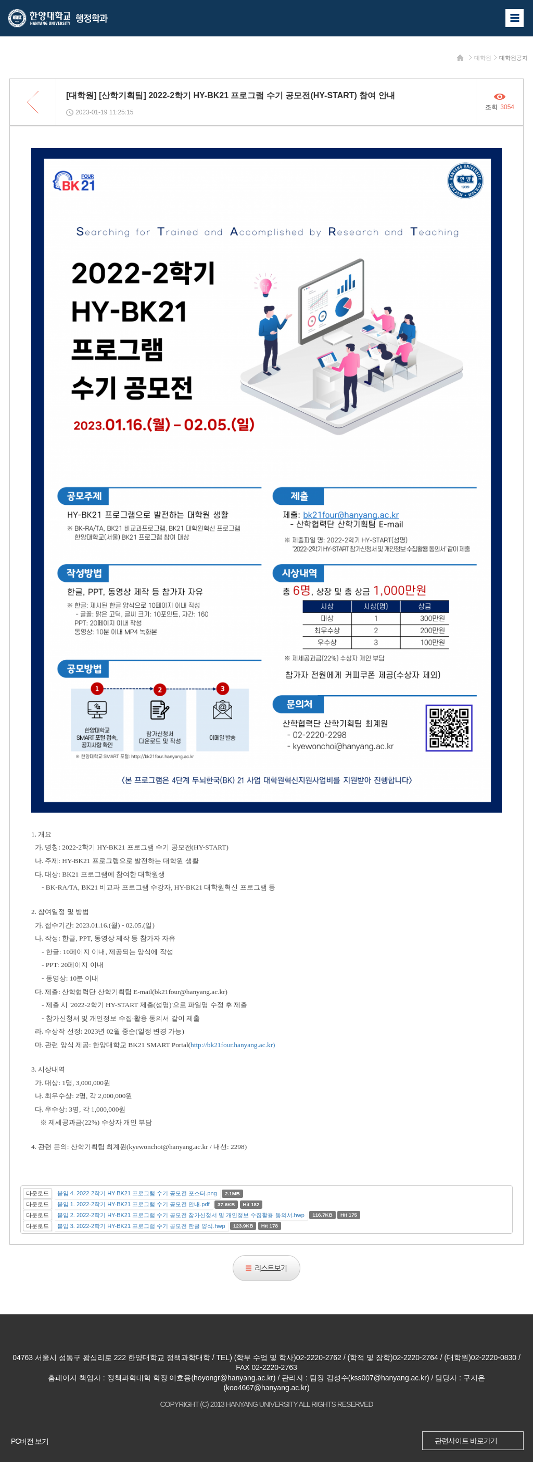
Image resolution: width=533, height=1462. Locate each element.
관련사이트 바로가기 (466, 1441)
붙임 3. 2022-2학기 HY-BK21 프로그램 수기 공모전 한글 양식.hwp (141, 1226)
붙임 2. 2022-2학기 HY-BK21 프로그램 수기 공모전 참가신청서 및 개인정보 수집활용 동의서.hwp (180, 1215)
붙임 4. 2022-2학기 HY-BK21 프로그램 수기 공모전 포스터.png (137, 1193)
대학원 (482, 58)
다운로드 (37, 1193)
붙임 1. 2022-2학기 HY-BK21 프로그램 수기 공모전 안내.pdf (133, 1204)
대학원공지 (513, 58)
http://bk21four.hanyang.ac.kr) (233, 1045)
